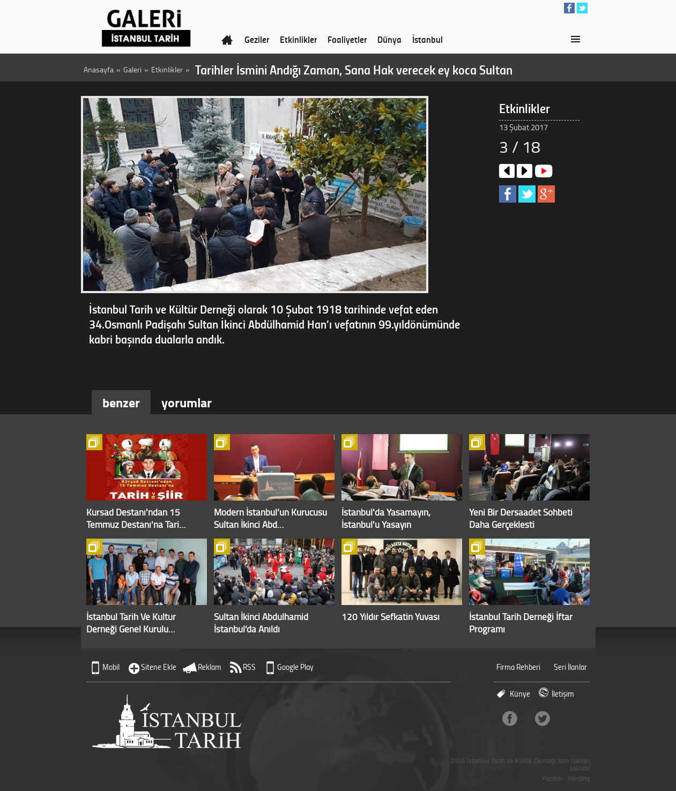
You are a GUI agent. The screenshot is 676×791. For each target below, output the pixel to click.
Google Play (295, 667)
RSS (249, 667)
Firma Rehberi (518, 667)
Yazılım (551, 778)
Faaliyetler (347, 39)
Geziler (256, 39)
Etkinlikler (298, 39)
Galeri (132, 69)
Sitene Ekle (158, 667)
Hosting (579, 778)
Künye (520, 693)
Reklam (209, 667)
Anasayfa (99, 69)
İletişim (563, 693)
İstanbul (427, 39)
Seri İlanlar (570, 667)
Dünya (389, 39)
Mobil (111, 667)
